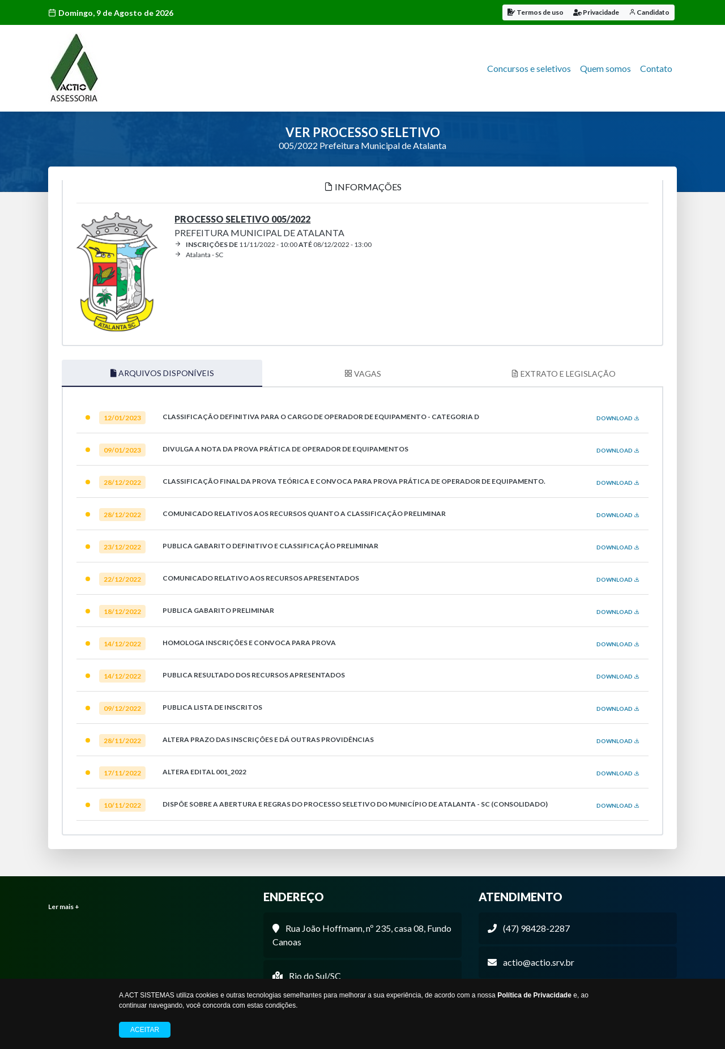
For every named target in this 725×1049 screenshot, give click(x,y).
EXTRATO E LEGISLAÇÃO (563, 372)
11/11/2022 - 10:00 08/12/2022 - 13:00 (273, 242)
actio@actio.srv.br (538, 960)
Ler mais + (63, 905)
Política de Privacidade (534, 995)
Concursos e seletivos (529, 68)
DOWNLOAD (617, 416)
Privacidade (596, 12)
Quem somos (605, 68)
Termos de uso (536, 12)
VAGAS (362, 372)
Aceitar (144, 1030)
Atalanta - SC (198, 253)
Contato (656, 68)
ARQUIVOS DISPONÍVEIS (162, 371)
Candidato (649, 12)
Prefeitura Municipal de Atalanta (259, 224)
